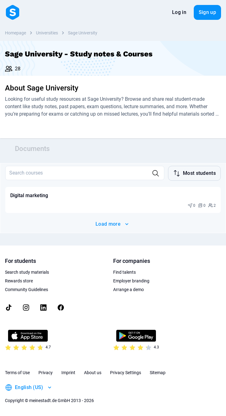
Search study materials (27, 272)
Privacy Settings (125, 372)
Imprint (68, 372)
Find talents (124, 272)
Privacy (45, 372)
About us (92, 372)
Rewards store (19, 280)
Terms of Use (17, 372)
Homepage (15, 32)
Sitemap (158, 372)
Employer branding (131, 280)
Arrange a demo (128, 289)
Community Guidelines (26, 289)
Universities (47, 32)
